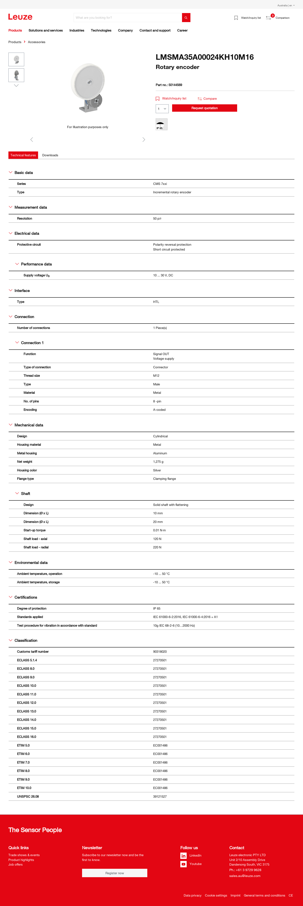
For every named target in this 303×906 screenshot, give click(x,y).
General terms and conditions (264, 895)
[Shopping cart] (292, 16)
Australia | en (285, 5)
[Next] (144, 139)
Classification (23, 640)
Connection (21, 316)
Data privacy (193, 895)
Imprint (236, 895)
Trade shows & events (24, 855)
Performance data (33, 264)
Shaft (22, 493)
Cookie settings (216, 895)
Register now (114, 873)
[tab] (23, 155)
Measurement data (28, 207)
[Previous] (31, 139)
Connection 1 (29, 342)
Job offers (15, 864)
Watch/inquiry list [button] (171, 98)
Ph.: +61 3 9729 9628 (245, 870)
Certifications (23, 597)
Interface (19, 290)
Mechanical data (26, 425)
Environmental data (28, 562)
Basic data (21, 172)
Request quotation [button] (204, 108)
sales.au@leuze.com (244, 876)
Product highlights (21, 860)
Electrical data (24, 233)
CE (291, 895)
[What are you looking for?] (128, 17)
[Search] (186, 17)
